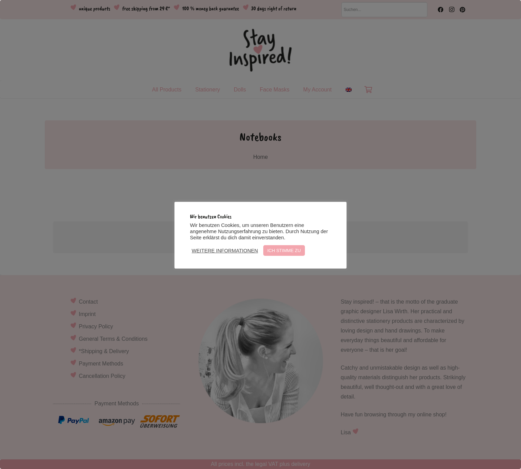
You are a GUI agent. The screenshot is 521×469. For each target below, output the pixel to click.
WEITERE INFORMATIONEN (225, 250)
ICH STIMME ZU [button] (284, 250)
